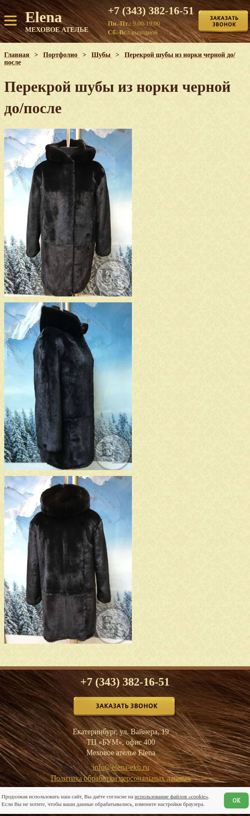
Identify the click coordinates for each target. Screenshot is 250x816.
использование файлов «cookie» (171, 796)
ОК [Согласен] (236, 800)
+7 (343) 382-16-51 (151, 11)
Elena (56, 21)
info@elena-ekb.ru (121, 767)
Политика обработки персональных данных (121, 778)
